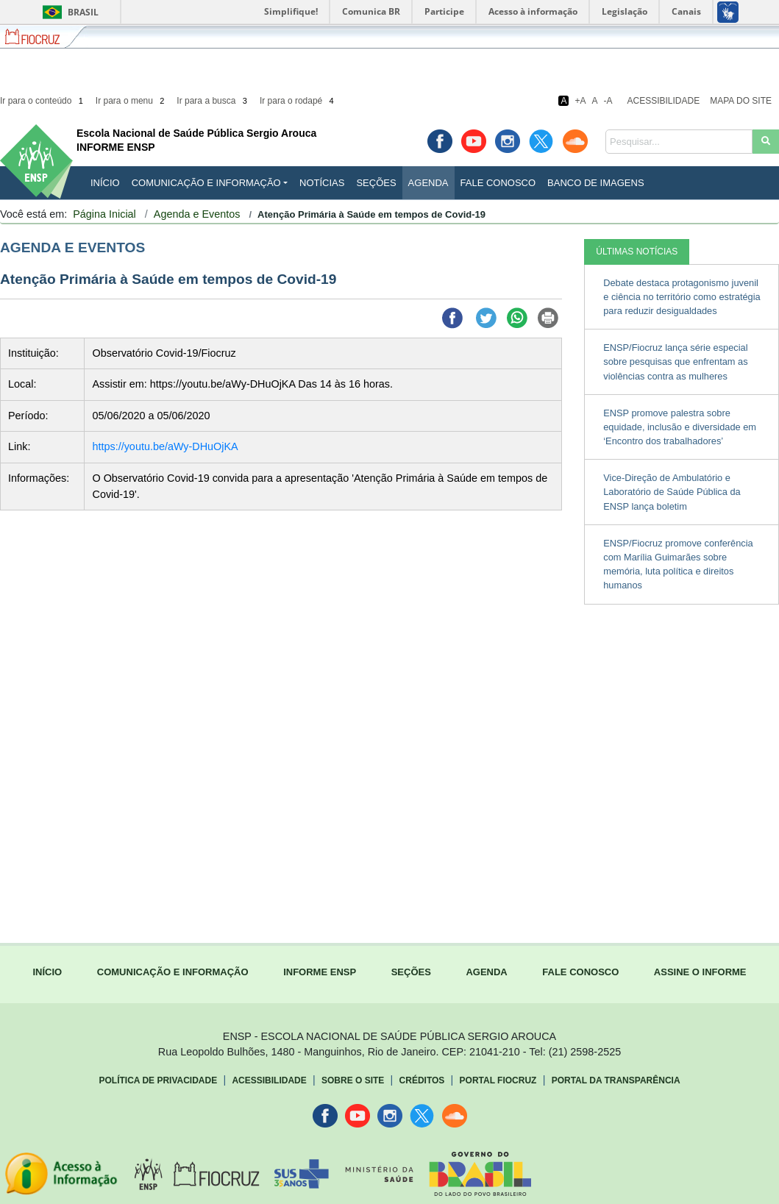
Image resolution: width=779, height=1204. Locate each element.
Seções (376, 182)
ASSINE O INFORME (700, 971)
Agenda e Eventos (197, 214)
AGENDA (486, 971)
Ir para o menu (131, 101)
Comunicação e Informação (206, 182)
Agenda (428, 182)
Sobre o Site (352, 1080)
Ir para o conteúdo (42, 101)
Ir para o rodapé (298, 101)
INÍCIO (105, 182)
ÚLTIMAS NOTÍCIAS (636, 251)
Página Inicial (104, 214)
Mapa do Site (741, 101)
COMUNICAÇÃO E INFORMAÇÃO (173, 971)
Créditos (422, 1080)
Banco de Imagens (595, 182)
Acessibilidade (663, 101)
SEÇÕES (411, 971)
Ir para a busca (213, 101)
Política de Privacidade (158, 1080)
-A (608, 101)
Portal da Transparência (616, 1080)
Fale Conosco (498, 182)
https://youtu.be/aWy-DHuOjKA (165, 446)
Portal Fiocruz (498, 1080)
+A (580, 101)
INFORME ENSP (319, 971)
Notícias (321, 182)
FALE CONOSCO (580, 971)
